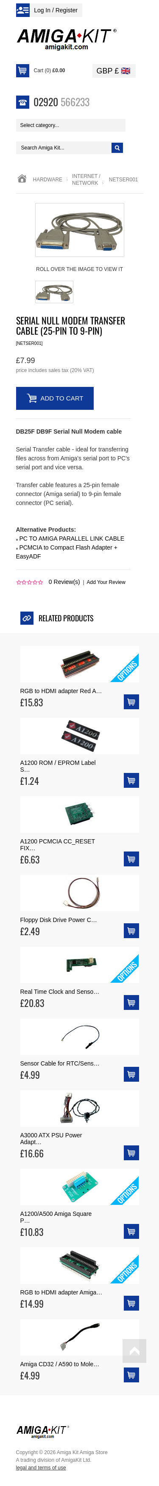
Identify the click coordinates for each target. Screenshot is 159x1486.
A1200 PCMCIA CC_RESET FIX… (57, 845)
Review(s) (64, 581)
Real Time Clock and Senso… (60, 991)
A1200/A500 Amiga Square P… (56, 1217)
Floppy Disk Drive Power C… (58, 919)
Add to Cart (62, 398)
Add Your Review (106, 582)
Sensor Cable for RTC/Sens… (60, 1063)
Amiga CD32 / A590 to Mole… (60, 1364)
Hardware (48, 180)
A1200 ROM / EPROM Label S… (58, 766)
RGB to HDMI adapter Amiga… (61, 1292)
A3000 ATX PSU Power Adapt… (51, 1138)
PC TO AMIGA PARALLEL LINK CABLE (71, 538)
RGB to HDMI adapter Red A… (61, 691)
